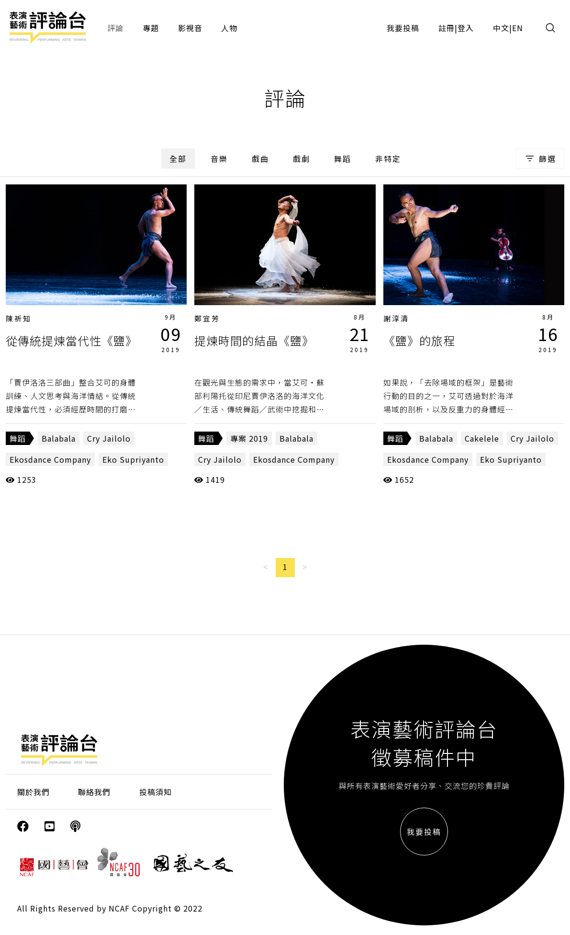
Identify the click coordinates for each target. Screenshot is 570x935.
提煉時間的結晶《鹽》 (254, 340)
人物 (229, 28)
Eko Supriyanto (133, 459)
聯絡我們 (94, 792)
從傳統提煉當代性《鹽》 (71, 340)
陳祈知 (19, 318)
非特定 (388, 158)
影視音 (190, 28)
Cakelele (482, 438)
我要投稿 (403, 28)
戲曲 (260, 158)
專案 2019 (249, 438)
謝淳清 (396, 318)
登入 (466, 28)
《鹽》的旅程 (419, 340)
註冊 (446, 28)
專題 (151, 28)
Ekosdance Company (50, 459)
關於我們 (33, 792)
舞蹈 (342, 158)
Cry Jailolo (109, 438)
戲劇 (301, 158)
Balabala (59, 438)
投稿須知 (155, 792)
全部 (178, 158)
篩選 (540, 158)
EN (517, 28)
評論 (115, 28)
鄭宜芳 (207, 318)
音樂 (219, 158)
